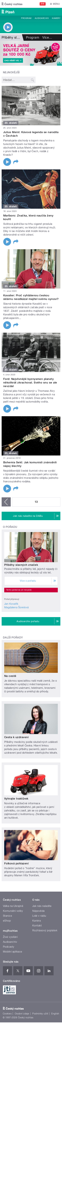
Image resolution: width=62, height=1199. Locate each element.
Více (47, 37)
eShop (7, 920)
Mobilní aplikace (12, 951)
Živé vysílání (10, 937)
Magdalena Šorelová (16, 607)
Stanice (7, 915)
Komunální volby (13, 910)
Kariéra (36, 920)
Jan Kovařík (11, 603)
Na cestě (10, 676)
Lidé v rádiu (39, 915)
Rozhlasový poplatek (44, 930)
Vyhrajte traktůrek (16, 798)
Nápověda (38, 910)
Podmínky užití (40, 1013)
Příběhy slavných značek (21, 564)
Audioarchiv (42, 18)
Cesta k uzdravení (16, 737)
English (55, 1013)
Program (26, 18)
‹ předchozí (6, 501)
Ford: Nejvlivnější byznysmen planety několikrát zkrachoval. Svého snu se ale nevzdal (30, 382)
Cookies (7, 1013)
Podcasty (8, 946)
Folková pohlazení (16, 863)
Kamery (56, 18)
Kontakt (37, 925)
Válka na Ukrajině (13, 906)
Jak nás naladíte (42, 906)
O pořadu (10, 526)
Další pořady (13, 637)
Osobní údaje (22, 1013)
